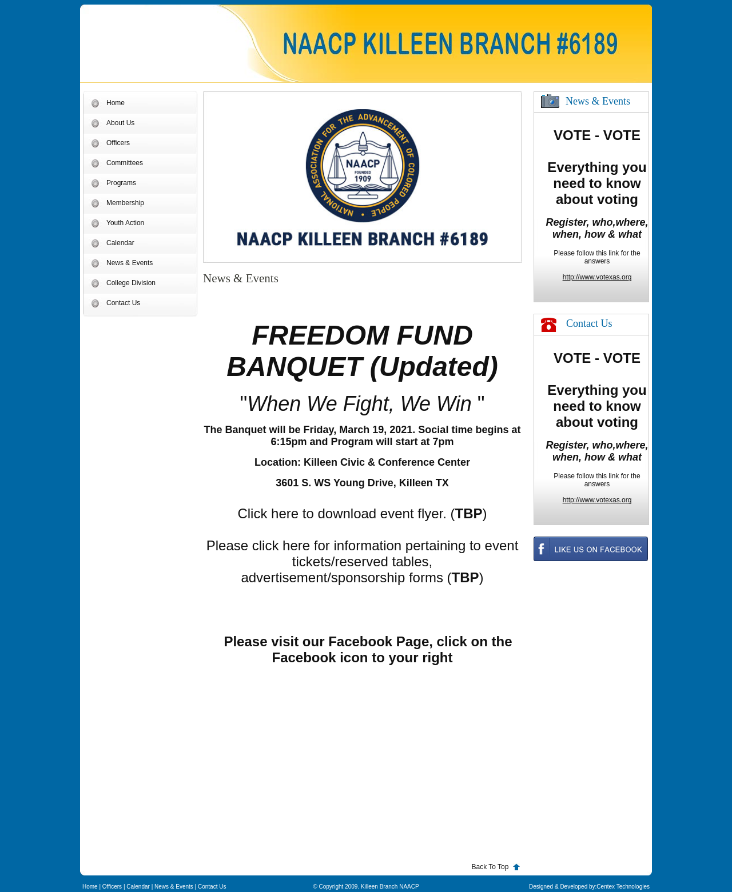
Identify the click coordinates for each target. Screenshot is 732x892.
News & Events (129, 263)
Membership (125, 203)
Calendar (120, 243)
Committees (124, 163)
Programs (121, 183)
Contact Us (123, 303)
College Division (131, 283)
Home (115, 103)
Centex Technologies (623, 886)
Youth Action (125, 223)
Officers (118, 143)
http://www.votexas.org (597, 277)
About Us (120, 123)
